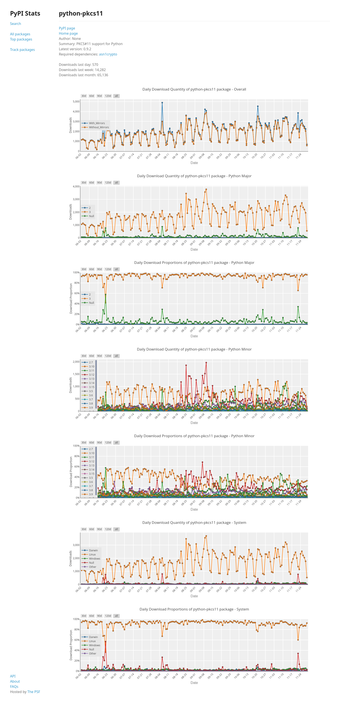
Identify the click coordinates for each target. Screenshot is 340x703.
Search (15, 23)
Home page (68, 33)
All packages (20, 34)
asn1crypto (108, 54)
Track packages (22, 49)
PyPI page (67, 28)
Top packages (21, 39)
